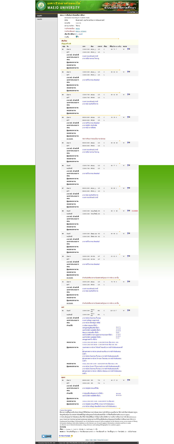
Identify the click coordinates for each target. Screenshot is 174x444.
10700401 (83, 31)
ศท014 (78, 31)
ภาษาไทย (131, 12)
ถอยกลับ (39, 19)
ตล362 (78, 28)
